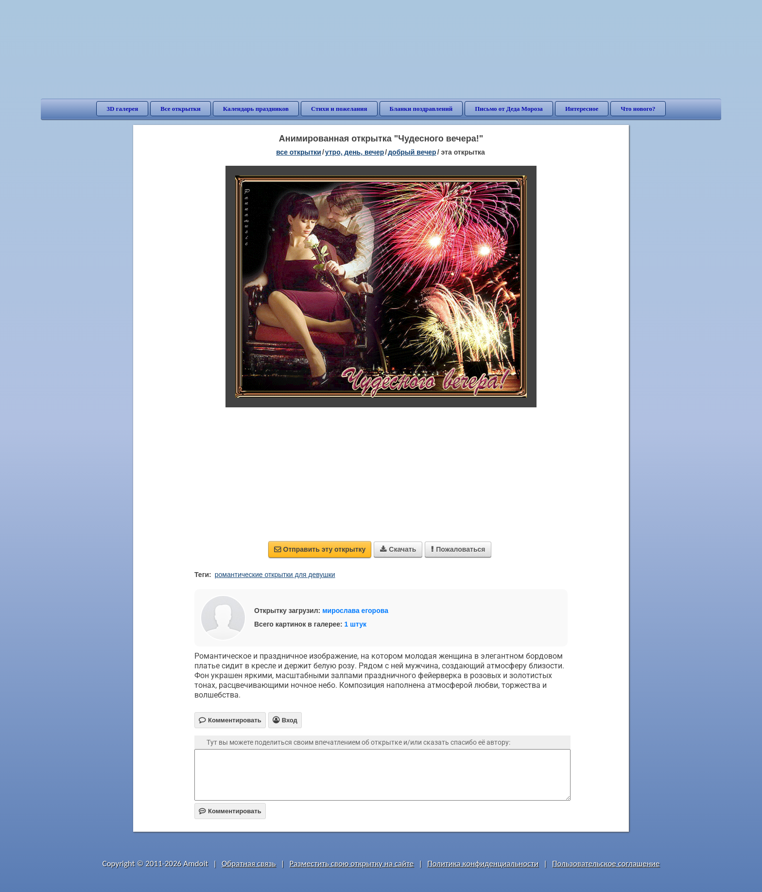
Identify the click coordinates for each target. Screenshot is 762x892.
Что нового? (638, 108)
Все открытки (180, 108)
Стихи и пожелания (339, 108)
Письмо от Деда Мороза (509, 108)
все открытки (298, 152)
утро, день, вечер (354, 152)
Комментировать (230, 811)
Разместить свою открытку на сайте (351, 863)
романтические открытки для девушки (275, 574)
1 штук (355, 624)
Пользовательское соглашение (605, 863)
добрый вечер (412, 152)
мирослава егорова (355, 610)
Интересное (581, 108)
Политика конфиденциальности (482, 863)
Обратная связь (249, 863)
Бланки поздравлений (421, 108)
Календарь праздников (256, 108)
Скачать (398, 549)
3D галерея (122, 108)
